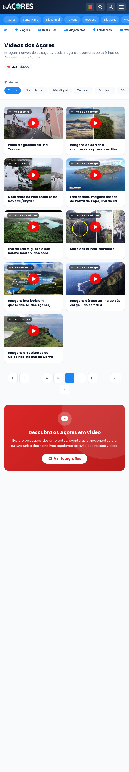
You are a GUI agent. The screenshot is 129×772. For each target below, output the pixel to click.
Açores (11, 19)
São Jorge (110, 19)
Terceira (72, 19)
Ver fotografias (64, 458)
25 (115, 378)
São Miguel (53, 19)
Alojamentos (74, 30)
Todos (12, 90)
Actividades (102, 30)
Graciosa (90, 19)
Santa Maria (30, 19)
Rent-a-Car (47, 30)
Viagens (22, 30)
